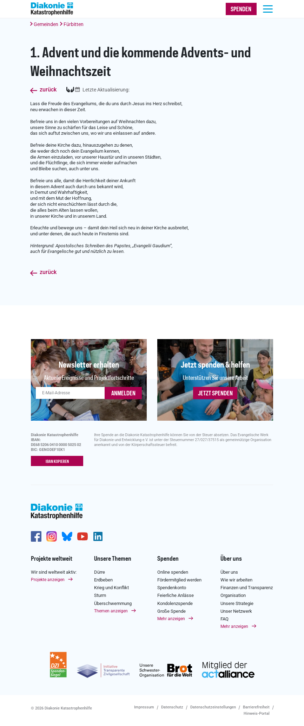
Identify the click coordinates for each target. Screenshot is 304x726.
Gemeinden (46, 24)
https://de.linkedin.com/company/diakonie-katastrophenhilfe (98, 536)
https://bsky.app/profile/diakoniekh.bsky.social (67, 536)
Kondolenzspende (175, 603)
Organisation (233, 595)
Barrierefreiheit (256, 707)
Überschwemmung (113, 603)
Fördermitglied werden (179, 579)
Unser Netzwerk (236, 610)
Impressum (144, 707)
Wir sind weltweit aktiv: (54, 571)
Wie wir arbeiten (236, 579)
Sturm (100, 595)
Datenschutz (172, 707)
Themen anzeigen (111, 610)
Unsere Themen (112, 558)
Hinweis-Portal (257, 713)
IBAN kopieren (57, 461)
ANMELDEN (123, 393)
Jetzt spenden (215, 393)
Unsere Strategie (236, 603)
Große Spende (171, 610)
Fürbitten (74, 24)
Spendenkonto (171, 587)
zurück (48, 90)
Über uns (231, 558)
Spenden (168, 558)
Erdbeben (103, 579)
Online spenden (172, 571)
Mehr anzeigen (171, 618)
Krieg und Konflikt (111, 587)
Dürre (99, 571)
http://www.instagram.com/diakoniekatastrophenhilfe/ (51, 536)
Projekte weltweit (51, 558)
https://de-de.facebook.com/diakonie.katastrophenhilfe (36, 536)
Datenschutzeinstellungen (213, 707)
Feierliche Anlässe (175, 595)
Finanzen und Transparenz (246, 587)
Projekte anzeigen (48, 579)
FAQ (224, 618)
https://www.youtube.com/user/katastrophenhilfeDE (82, 536)
